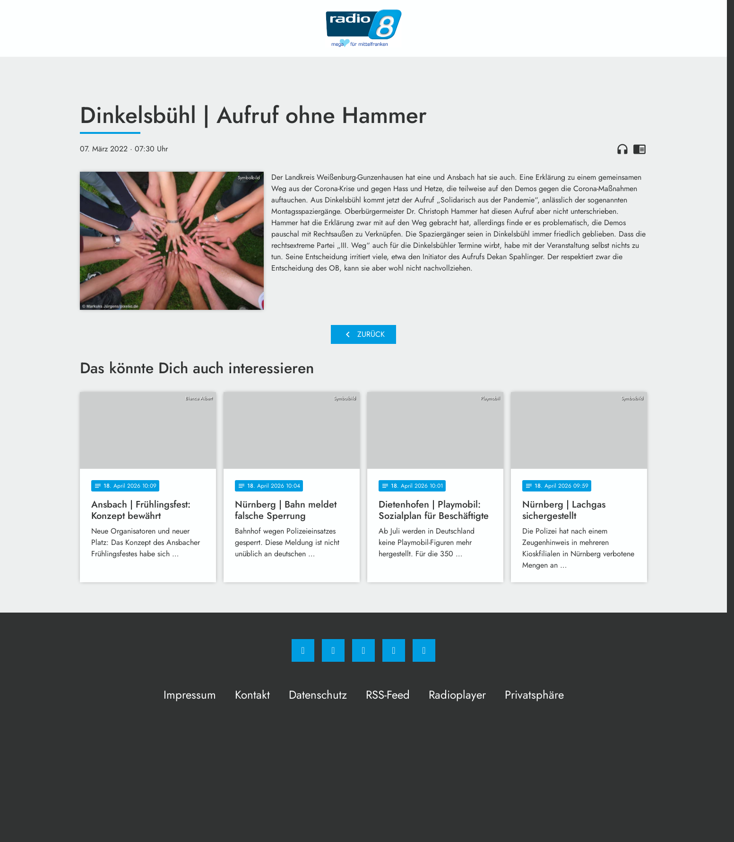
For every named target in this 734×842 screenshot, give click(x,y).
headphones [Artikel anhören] (622, 149)
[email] (424, 650)
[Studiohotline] (393, 650)
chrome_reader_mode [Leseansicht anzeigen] (639, 149)
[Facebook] (303, 650)
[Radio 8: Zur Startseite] (363, 28)
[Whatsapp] (363, 650)
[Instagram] (333, 650)
